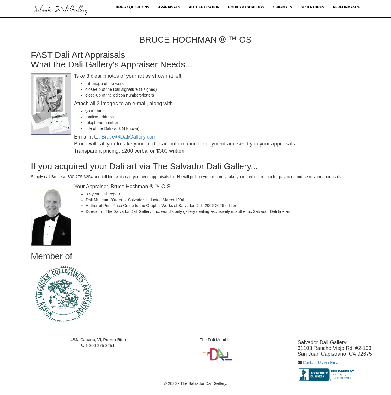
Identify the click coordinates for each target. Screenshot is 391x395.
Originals (282, 7)
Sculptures (312, 7)
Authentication (204, 7)
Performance (346, 7)
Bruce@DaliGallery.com (129, 137)
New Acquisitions (132, 7)
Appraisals (169, 7)
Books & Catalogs (246, 7)
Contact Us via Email (321, 362)
